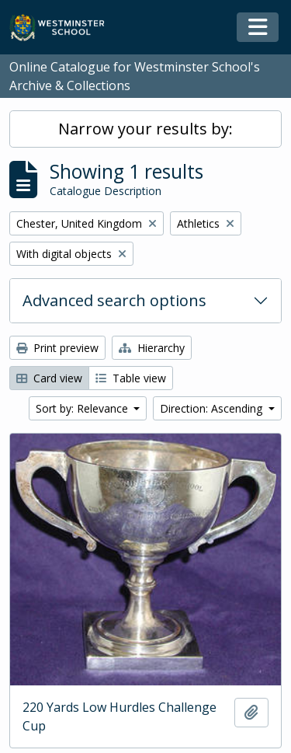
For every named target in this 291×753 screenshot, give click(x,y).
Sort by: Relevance (83, 408)
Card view (49, 378)
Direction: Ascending (212, 408)
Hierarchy (152, 347)
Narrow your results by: (145, 128)
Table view (130, 378)
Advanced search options (114, 300)
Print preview (57, 347)
